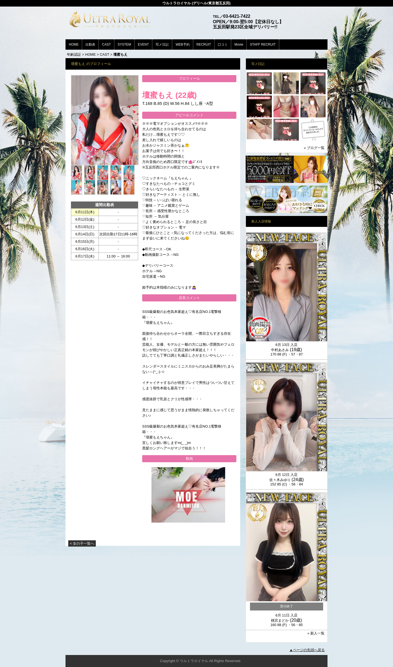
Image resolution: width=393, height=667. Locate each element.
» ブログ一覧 (314, 148)
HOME (74, 44)
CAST (106, 44)
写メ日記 (162, 44)
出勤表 (90, 44)
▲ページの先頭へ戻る (307, 650)
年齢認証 (74, 54)
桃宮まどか (280, 620)
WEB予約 (182, 44)
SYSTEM (124, 44)
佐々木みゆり (280, 480)
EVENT (143, 44)
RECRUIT (203, 44)
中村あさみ (280, 350)
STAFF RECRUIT (263, 44)
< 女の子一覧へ (82, 543)
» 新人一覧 (315, 633)
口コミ (223, 44)
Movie (238, 44)
